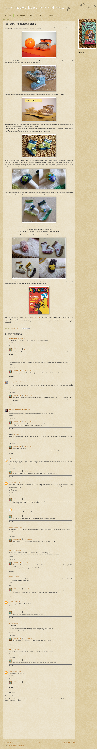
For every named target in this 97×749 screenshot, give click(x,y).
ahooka (10, 360)
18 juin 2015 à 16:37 (17, 671)
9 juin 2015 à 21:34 (16, 649)
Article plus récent (8, 742)
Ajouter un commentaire (10, 692)
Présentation (20, 15)
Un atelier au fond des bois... (15, 409)
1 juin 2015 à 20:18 (28, 395)
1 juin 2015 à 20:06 (28, 349)
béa (9, 623)
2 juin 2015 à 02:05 (28, 471)
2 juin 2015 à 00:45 (20, 459)
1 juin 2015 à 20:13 (28, 370)
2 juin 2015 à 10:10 (16, 577)
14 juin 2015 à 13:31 (28, 660)
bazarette (11, 527)
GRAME (10, 577)
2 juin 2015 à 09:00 (17, 550)
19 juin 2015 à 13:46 (28, 682)
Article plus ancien (69, 742)
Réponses (12, 346)
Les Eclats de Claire (17, 349)
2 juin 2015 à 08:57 (18, 527)
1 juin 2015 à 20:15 (17, 382)
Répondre (11, 342)
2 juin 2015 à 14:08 (28, 499)
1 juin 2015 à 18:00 (21, 338)
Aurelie (10, 482)
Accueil (8, 15)
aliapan (10, 601)
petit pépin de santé (36, 317)
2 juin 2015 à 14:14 (28, 589)
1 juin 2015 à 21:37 (26, 409)
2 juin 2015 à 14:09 (28, 539)
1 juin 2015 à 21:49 (27, 446)
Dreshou (10, 550)
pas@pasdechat (12, 459)
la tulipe (10, 382)
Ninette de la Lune (13, 338)
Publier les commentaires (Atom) (16, 745)
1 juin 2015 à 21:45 (28, 421)
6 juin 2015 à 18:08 (28, 638)
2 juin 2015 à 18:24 (16, 601)
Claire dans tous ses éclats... (33, 8)
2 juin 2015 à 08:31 (16, 482)
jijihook (10, 649)
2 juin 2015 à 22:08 (28, 516)
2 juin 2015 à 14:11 (27, 562)
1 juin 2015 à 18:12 (16, 360)
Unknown (10, 671)
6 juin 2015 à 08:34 (15, 623)
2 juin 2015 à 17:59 (20, 509)
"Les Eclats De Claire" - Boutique (42, 15)
